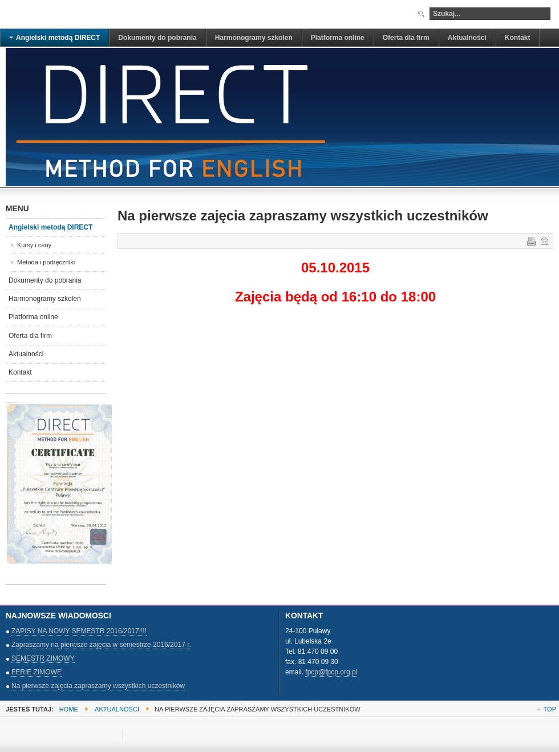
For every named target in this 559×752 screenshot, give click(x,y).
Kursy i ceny (34, 245)
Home (68, 709)
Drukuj (530, 240)
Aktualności (26, 354)
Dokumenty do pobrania (45, 280)
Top (550, 709)
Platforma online (33, 317)
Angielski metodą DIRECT (50, 227)
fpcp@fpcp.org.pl (331, 672)
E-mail (544, 240)
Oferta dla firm (30, 336)
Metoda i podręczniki (46, 262)
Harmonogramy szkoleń (45, 299)
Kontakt (20, 372)
